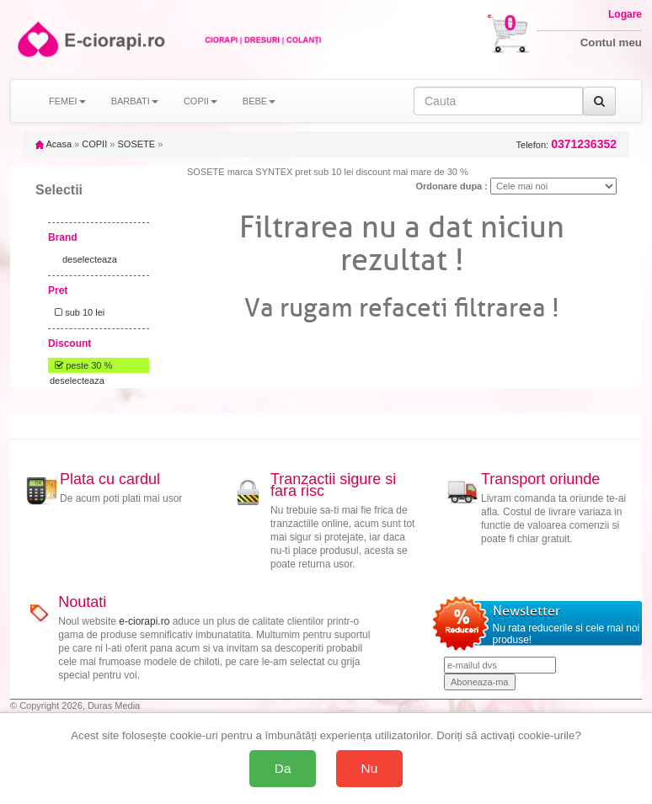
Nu (369, 768)
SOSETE (136, 144)
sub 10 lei (77, 312)
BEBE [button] (259, 101)
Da (283, 768)
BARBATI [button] (134, 101)
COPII (94, 144)
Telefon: (566, 144)
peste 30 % (81, 365)
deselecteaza (89, 259)
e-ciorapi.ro (144, 621)
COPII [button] (200, 101)
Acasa (53, 144)
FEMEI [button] (67, 101)
